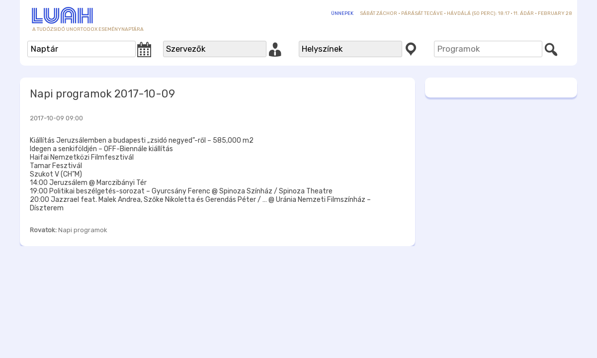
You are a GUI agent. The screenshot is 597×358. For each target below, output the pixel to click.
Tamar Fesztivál (56, 166)
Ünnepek (342, 13)
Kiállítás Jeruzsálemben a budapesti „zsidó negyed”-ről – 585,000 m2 (142, 140)
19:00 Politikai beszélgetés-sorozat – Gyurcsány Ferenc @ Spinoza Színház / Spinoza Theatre (181, 191)
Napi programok (82, 230)
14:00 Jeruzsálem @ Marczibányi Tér (88, 183)
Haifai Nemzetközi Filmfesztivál (82, 157)
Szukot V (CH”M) (56, 174)
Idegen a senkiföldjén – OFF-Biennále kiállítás (101, 149)
